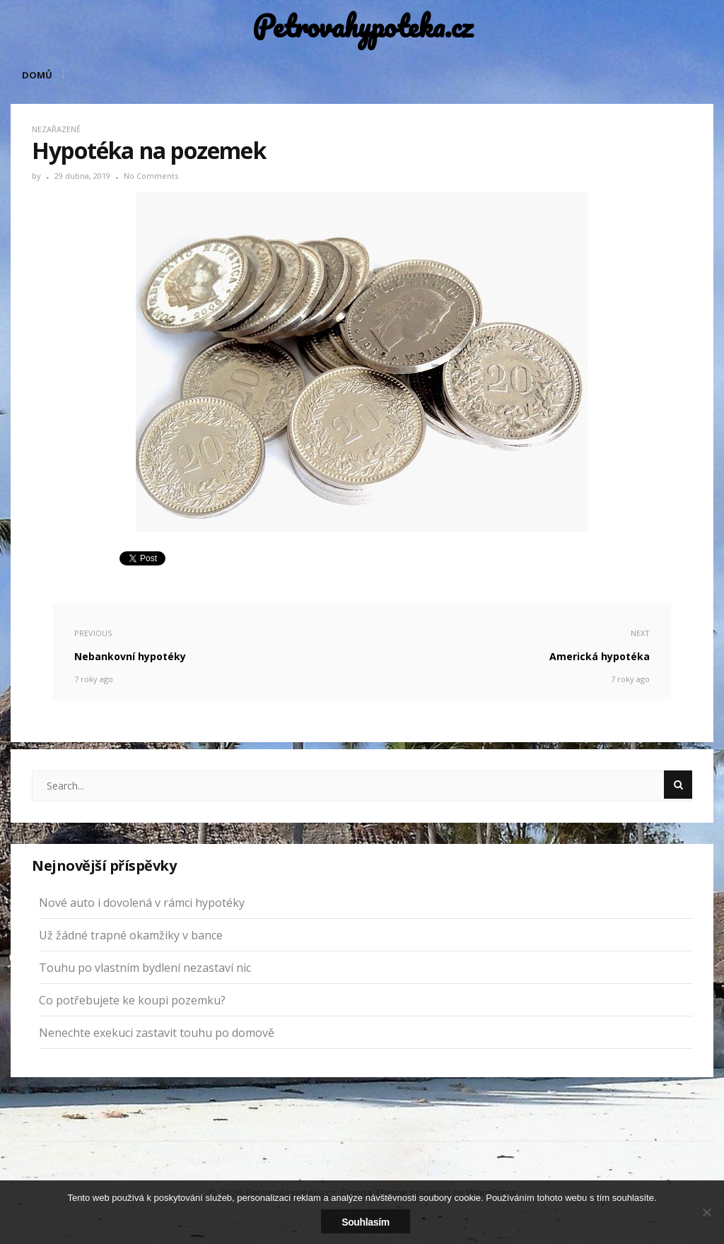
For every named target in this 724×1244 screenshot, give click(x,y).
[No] (706, 1212)
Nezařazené (56, 129)
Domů (37, 75)
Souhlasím (365, 1222)
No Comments (151, 175)
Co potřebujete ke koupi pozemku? (132, 1000)
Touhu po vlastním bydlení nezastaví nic (145, 967)
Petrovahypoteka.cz (362, 26)
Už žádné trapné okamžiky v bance (131, 935)
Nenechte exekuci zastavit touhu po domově (156, 1032)
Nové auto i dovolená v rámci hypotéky (142, 902)
